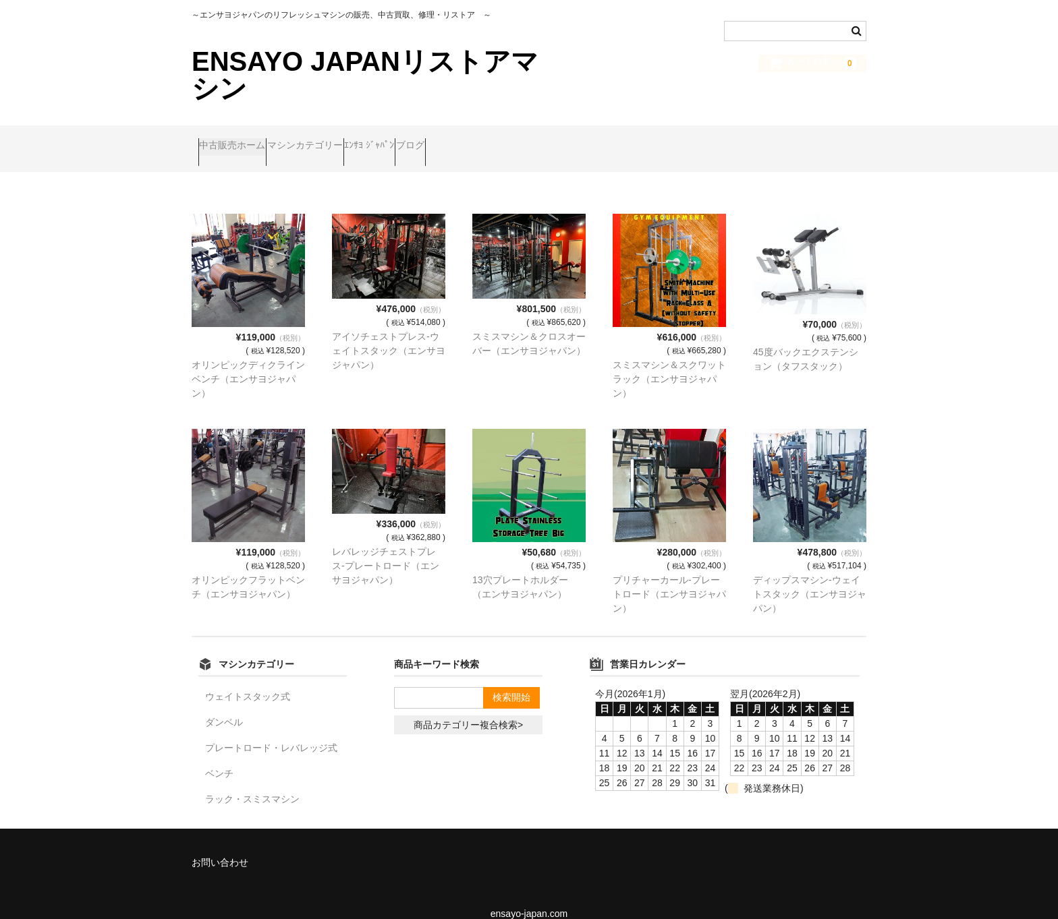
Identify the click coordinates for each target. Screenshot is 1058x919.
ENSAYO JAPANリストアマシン (365, 75)
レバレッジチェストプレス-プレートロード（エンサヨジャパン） (385, 546)
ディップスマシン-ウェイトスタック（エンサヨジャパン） (809, 575)
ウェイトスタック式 (247, 677)
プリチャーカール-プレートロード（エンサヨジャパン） (669, 575)
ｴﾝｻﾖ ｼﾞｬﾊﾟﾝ (428, 139)
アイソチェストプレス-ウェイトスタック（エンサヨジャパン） (388, 331)
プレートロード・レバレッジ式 (271, 728)
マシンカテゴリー (337, 139)
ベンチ (219, 754)
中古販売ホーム (239, 139)
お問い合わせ (220, 843)
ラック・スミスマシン (252, 780)
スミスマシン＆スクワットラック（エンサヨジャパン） (669, 360)
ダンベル (224, 703)
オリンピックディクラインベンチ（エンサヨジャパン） (248, 360)
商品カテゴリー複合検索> (468, 706)
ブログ (494, 139)
